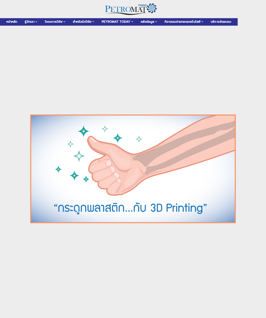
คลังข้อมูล (147, 21)
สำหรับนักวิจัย (82, 21)
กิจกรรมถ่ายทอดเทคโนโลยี (182, 21)
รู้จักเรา (29, 21)
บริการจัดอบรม (221, 21)
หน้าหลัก (11, 21)
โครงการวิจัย (53, 21)
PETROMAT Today (116, 21)
